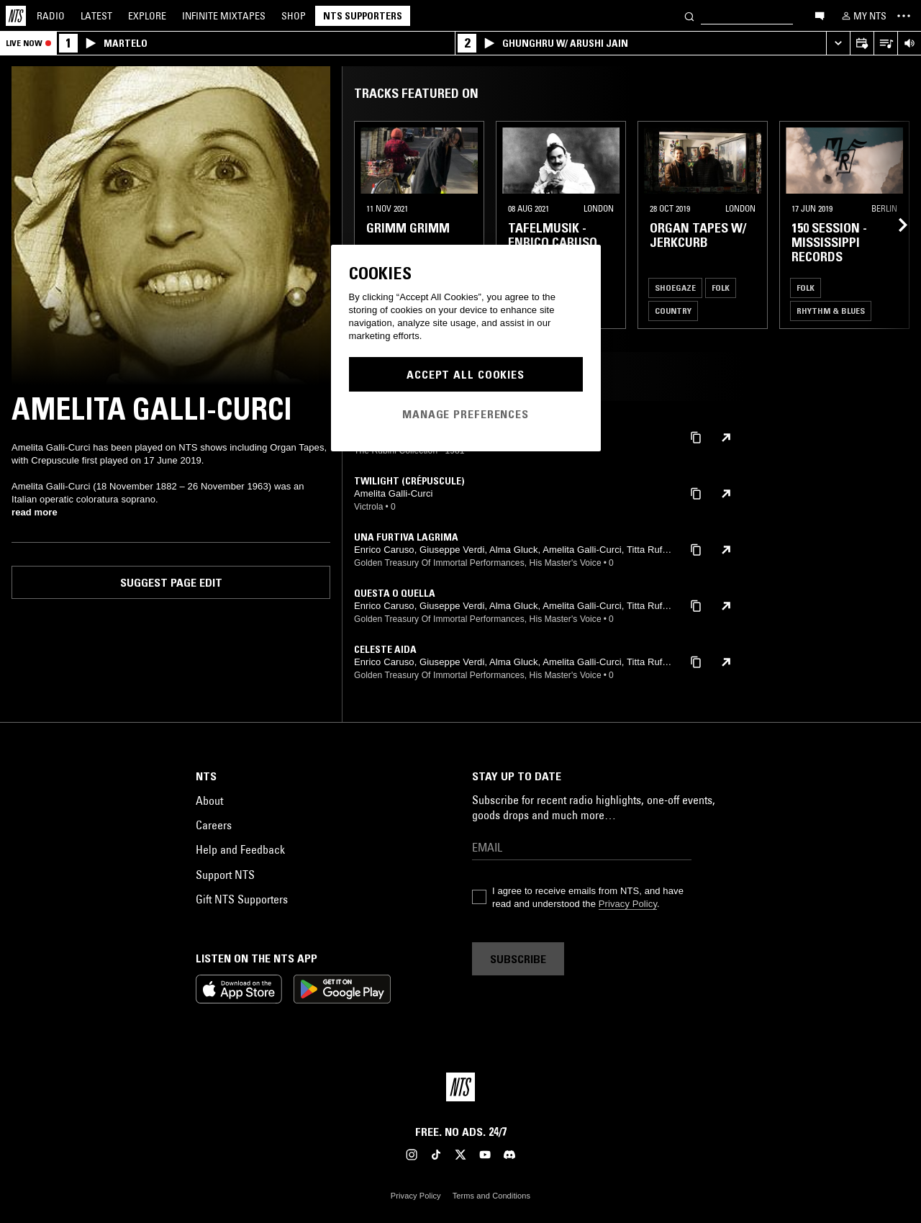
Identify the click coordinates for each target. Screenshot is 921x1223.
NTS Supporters (362, 15)
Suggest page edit (171, 582)
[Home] (16, 16)
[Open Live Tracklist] (885, 43)
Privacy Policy (628, 903)
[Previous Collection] (893, 225)
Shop (293, 15)
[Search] (689, 15)
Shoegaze (675, 287)
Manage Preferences (465, 414)
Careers (214, 825)
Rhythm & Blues (831, 310)
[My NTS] (863, 15)
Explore (147, 15)
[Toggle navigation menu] (903, 16)
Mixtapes (224, 15)
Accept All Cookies (466, 374)
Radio (51, 15)
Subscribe (518, 959)
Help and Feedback (240, 849)
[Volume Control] (909, 43)
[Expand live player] (838, 43)
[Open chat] (819, 15)
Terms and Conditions (491, 1195)
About (209, 800)
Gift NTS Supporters (242, 899)
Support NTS (225, 874)
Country (673, 310)
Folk (721, 287)
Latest (96, 15)
